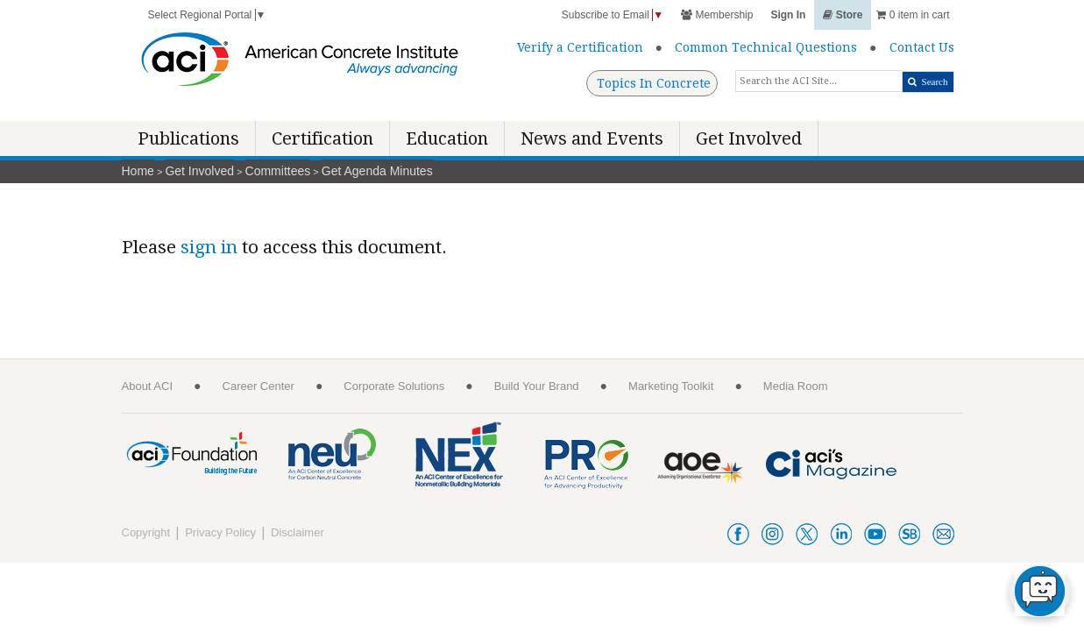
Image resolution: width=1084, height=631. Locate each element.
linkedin (841, 534)
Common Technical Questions (766, 47)
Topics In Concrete (654, 83)
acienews (943, 534)
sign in (209, 247)
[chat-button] (1040, 591)
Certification (322, 138)
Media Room (795, 386)
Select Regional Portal (207, 15)
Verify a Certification (580, 47)
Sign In (787, 15)
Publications (188, 138)
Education (447, 138)
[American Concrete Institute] (300, 63)
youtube (875, 534)
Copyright (146, 532)
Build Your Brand (536, 386)
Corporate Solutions (394, 386)
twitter (807, 534)
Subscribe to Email (612, 15)
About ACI (148, 386)
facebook (738, 534)
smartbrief (909, 534)
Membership (717, 15)
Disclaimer (297, 532)
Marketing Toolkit (670, 386)
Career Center (258, 386)
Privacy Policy (220, 532)
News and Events (592, 138)
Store (842, 15)
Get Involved (749, 138)
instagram (772, 534)
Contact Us (921, 47)
